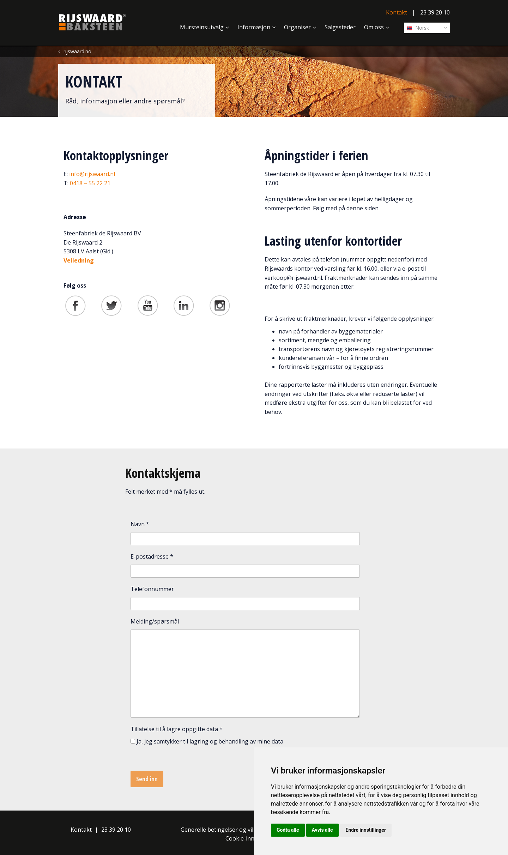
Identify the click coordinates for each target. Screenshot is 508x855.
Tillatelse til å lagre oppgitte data (177, 729)
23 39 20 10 (435, 12)
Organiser (297, 27)
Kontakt (396, 12)
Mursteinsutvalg (202, 27)
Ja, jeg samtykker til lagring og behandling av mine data (210, 741)
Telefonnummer (152, 589)
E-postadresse (152, 556)
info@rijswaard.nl (92, 174)
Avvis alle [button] (322, 830)
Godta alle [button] (288, 830)
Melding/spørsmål (155, 621)
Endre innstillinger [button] (366, 830)
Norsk (418, 27)
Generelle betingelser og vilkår (221, 829)
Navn (140, 524)
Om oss (374, 27)
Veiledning (79, 260)
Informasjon (253, 27)
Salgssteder (340, 27)
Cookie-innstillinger (251, 838)
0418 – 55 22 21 (90, 183)
